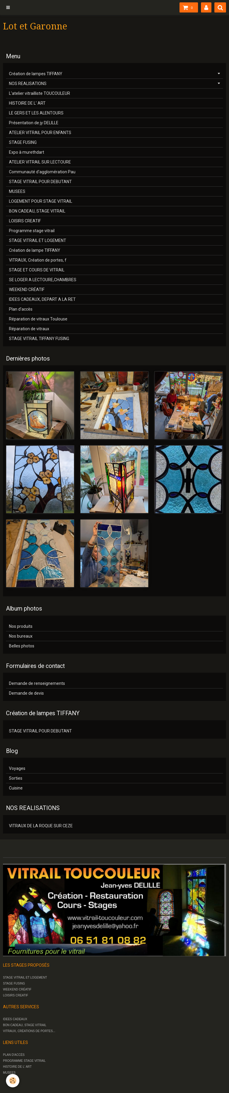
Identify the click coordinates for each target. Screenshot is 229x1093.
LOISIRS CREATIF (25, 220)
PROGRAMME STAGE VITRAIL (24, 1060)
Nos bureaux (21, 636)
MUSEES (17, 191)
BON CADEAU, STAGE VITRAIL (37, 211)
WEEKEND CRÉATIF (26, 289)
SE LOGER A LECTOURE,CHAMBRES (42, 279)
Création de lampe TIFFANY (34, 250)
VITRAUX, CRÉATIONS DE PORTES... (29, 1031)
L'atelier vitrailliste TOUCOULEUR (39, 93)
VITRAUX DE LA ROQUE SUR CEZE (41, 825)
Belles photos (21, 646)
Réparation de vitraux (29, 328)
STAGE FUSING (23, 142)
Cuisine (16, 788)
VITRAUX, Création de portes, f (37, 260)
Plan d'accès (21, 309)
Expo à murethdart (26, 152)
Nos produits (21, 626)
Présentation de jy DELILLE (33, 122)
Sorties (15, 778)
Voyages (17, 768)
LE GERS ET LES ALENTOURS (36, 113)
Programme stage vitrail (32, 230)
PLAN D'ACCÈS (14, 1054)
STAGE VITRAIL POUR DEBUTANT (40, 181)
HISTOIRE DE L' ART (27, 103)
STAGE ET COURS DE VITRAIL (36, 270)
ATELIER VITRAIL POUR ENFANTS (40, 132)
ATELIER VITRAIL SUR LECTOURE (40, 162)
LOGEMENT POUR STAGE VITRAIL (40, 201)
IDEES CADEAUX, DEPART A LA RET (42, 299)
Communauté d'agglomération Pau (42, 171)
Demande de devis (26, 693)
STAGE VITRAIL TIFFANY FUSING (39, 338)
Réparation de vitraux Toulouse (38, 319)
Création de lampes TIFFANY (35, 73)
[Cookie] (12, 1080)
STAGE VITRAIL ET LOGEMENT (37, 240)
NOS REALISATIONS (28, 83)
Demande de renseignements (37, 683)
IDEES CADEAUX (15, 1019)
